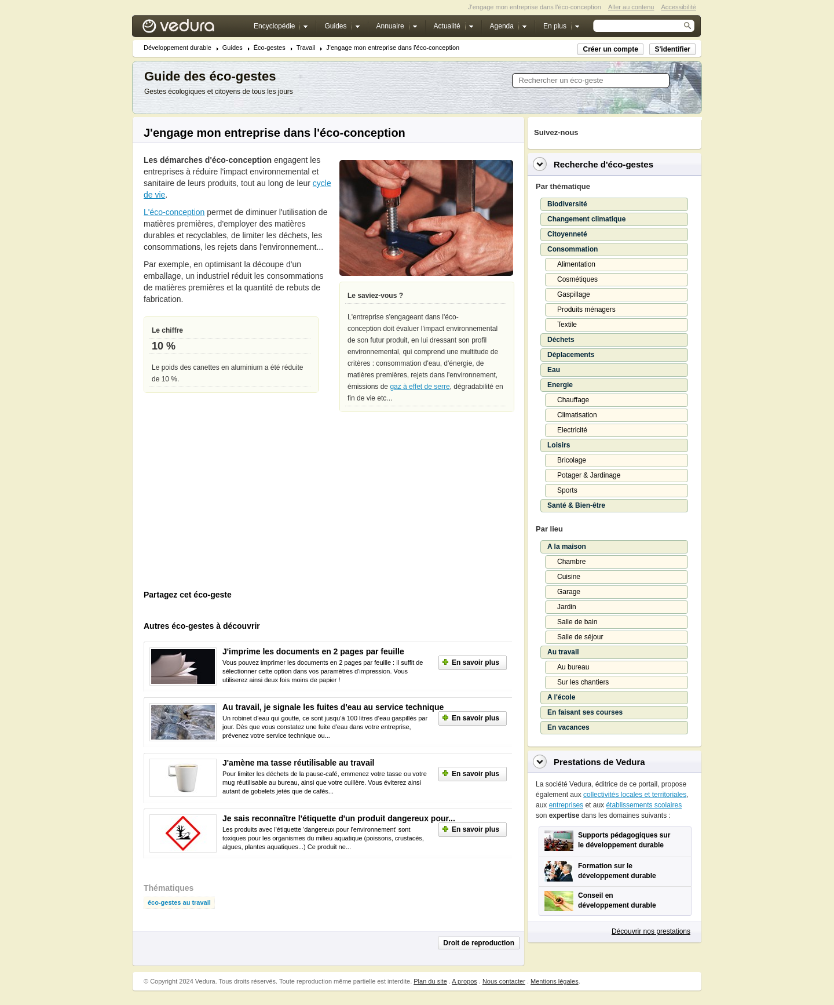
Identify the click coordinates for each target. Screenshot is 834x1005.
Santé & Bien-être (576, 505)
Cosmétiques (577, 279)
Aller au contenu (631, 6)
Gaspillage (573, 294)
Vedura (192, 29)
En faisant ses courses (585, 712)
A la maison (566, 546)
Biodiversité (567, 204)
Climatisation (577, 415)
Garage (568, 592)
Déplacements (570, 355)
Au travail (563, 652)
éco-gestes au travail (179, 903)
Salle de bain (577, 622)
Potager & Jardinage (588, 475)
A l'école (561, 697)
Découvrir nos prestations (651, 931)
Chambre (571, 562)
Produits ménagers (586, 309)
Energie (560, 385)
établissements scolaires (644, 805)
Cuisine (568, 577)
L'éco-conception (174, 212)
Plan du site (430, 981)
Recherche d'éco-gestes (603, 164)
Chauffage (573, 400)
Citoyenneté (567, 234)
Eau (553, 370)
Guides (232, 48)
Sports (567, 490)
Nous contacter (503, 981)
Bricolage (571, 460)
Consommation (572, 249)
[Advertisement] (230, 506)
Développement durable (177, 48)
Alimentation (576, 264)
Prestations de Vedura (599, 762)
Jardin (566, 607)
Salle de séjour (580, 637)
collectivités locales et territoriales (634, 795)
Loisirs (558, 445)
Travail (306, 48)
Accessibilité (678, 6)
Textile (567, 325)
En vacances (568, 727)
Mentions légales (555, 981)
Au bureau (573, 667)
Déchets (561, 340)
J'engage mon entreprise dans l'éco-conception (392, 48)
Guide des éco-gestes (210, 76)
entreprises (566, 805)
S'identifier (672, 49)
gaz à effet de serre (419, 387)
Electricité (572, 430)
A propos (464, 981)
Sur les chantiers (583, 682)
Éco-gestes (270, 48)
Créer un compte (610, 49)
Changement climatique (586, 219)
